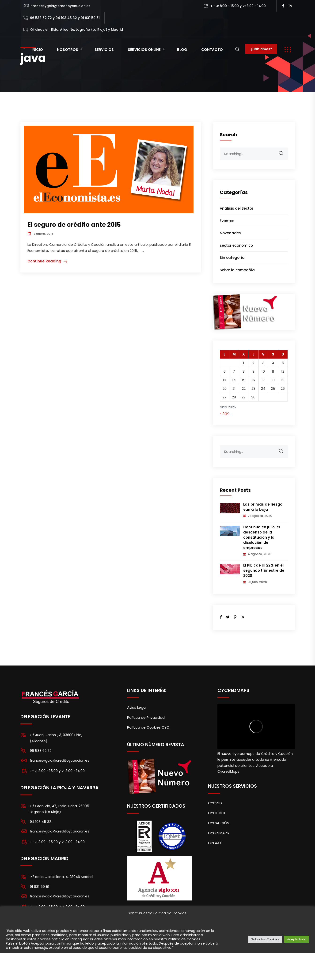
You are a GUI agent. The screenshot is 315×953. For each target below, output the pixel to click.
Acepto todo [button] (296, 939)
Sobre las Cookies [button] (265, 939)
